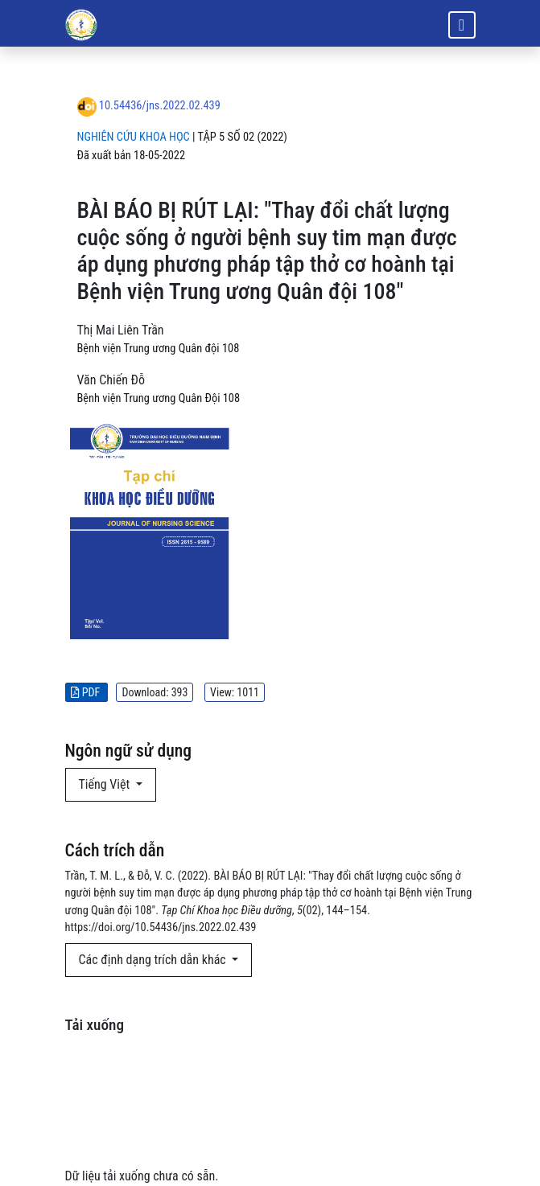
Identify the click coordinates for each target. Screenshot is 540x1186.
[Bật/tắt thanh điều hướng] (462, 25)
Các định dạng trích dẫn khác (154, 959)
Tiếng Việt (106, 784)
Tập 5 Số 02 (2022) (242, 137)
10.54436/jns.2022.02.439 (160, 106)
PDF (87, 692)
